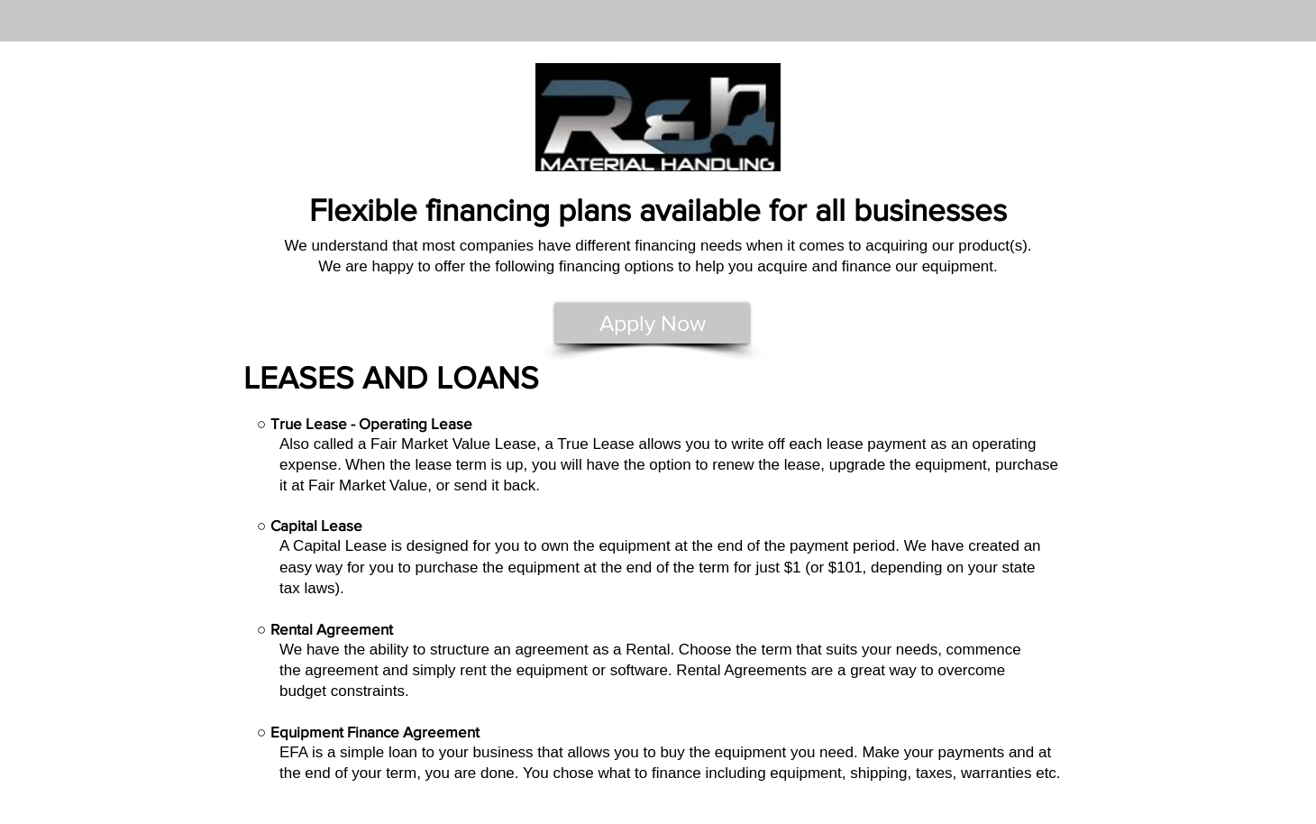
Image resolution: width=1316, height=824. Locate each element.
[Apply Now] (652, 323)
